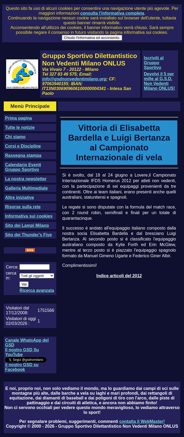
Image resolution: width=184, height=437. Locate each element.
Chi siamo (15, 136)
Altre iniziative (19, 197)
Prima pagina (18, 118)
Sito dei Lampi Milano (27, 225)
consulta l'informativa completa (112, 13)
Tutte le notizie (20, 127)
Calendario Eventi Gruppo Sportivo (23, 167)
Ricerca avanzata (36, 290)
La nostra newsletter (26, 179)
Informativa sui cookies (29, 216)
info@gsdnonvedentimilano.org (74, 79)
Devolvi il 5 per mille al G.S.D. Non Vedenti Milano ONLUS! (159, 81)
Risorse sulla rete (23, 207)
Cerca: (12, 267)
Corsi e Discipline (23, 146)
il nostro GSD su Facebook (21, 367)
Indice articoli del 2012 (119, 275)
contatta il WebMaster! (142, 421)
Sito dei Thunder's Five (28, 234)
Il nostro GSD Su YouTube (22, 352)
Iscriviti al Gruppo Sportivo (154, 63)
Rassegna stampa (23, 155)
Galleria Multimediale (26, 188)
